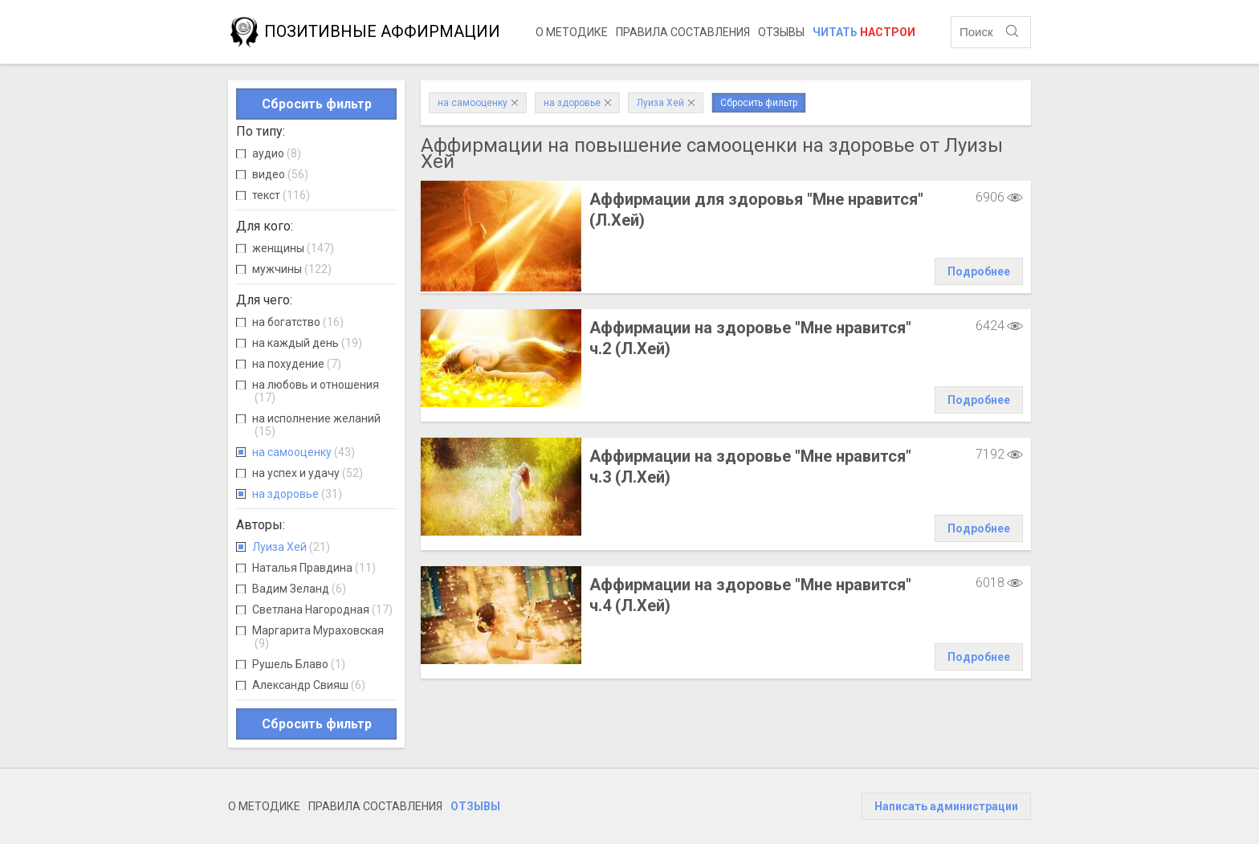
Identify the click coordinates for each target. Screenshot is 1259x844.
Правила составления (683, 32)
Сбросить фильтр (317, 104)
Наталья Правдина (314, 567)
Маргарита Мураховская (318, 637)
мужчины (292, 269)
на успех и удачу (307, 473)
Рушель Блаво (298, 664)
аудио (276, 153)
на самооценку (303, 452)
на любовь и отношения (315, 391)
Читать (864, 32)
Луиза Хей (291, 546)
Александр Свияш (308, 685)
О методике (572, 32)
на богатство (298, 322)
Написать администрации (946, 806)
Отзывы (781, 32)
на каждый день (307, 342)
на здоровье (297, 493)
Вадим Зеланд (299, 588)
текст (281, 195)
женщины (293, 248)
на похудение (296, 363)
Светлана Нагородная (322, 609)
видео (280, 174)
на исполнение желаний (316, 425)
